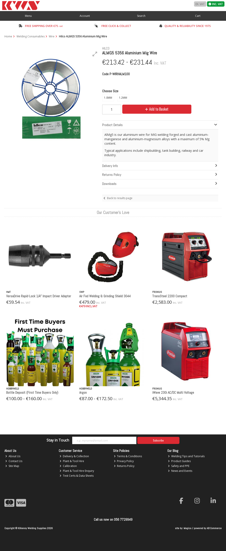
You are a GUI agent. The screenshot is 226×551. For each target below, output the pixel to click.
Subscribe (158, 440)
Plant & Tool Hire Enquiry (77, 471)
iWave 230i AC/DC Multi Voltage (173, 392)
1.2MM (123, 98)
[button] (94, 54)
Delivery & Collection (74, 456)
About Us (12, 456)
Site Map (12, 466)
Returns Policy (124, 466)
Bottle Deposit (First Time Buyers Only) (32, 392)
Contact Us (13, 461)
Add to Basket (156, 109)
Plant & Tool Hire (72, 461)
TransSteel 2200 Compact (169, 296)
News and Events (180, 471)
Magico (187, 528)
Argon (83, 392)
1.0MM (108, 98)
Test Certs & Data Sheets (77, 476)
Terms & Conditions (128, 456)
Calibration (68, 466)
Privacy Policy (124, 461)
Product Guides (179, 461)
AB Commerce (214, 528)
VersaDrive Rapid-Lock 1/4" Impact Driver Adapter (38, 296)
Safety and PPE (178, 466)
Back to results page (119, 198)
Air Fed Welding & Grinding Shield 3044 (105, 296)
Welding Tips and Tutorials (186, 456)
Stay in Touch (58, 440)
